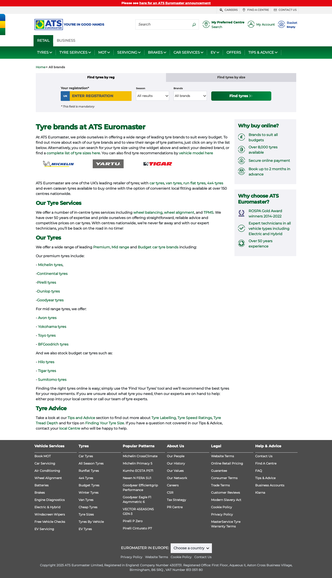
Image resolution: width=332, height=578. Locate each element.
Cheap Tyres (88, 507)
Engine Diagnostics (49, 500)
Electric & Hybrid (47, 507)
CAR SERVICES (187, 52)
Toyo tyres (47, 335)
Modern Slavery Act (226, 500)
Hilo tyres (46, 362)
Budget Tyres (89, 485)
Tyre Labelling (163, 418)
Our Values (175, 471)
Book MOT (42, 456)
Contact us (284, 10)
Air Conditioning (47, 471)
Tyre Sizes (86, 514)
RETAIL (43, 41)
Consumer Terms (224, 478)
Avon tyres (47, 318)
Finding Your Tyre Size (104, 423)
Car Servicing (44, 463)
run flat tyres (194, 183)
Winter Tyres (88, 493)
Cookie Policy (221, 507)
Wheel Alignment (48, 478)
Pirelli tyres (46, 282)
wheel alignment (179, 212)
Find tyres (238, 96)
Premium (101, 247)
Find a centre (255, 10)
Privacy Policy (222, 514)
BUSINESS (66, 41)
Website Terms (222, 456)
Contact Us (263, 456)
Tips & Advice (265, 478)
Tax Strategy (176, 500)
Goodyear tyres (50, 300)
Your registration (74, 88)
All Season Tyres (91, 463)
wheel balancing (147, 212)
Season (140, 88)
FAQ (258, 471)
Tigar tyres (47, 371)
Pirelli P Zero (133, 521)
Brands (178, 88)
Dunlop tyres (48, 291)
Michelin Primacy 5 (137, 463)
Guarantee (219, 471)
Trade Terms (220, 485)
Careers (228, 10)
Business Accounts (269, 485)
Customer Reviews (225, 493)
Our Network (177, 478)
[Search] (162, 24)
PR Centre (175, 507)
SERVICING (127, 52)
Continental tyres (52, 274)
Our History (176, 463)
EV (213, 52)
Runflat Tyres (89, 471)
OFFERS (233, 52)
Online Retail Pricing (227, 463)
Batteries (41, 485)
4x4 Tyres (86, 478)
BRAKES (155, 52)
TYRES (43, 52)
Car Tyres (86, 456)
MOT (102, 52)
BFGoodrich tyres (53, 344)
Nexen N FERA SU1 (137, 478)
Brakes (39, 493)
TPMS (208, 212)
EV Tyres (85, 529)
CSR (170, 493)
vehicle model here (196, 153)
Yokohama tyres (52, 327)
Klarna (260, 493)
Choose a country (189, 548)
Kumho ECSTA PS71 (138, 471)
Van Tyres (86, 500)
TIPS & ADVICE (261, 52)
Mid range (120, 247)
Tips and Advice (81, 418)
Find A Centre (265, 463)
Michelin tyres (50, 265)
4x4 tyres (215, 183)
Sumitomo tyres (52, 380)
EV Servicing (44, 529)
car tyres (156, 183)
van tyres (174, 183)
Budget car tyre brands (158, 247)
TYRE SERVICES (73, 52)
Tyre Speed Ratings (194, 418)
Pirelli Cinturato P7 (137, 528)
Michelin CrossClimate (140, 456)
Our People (175, 456)
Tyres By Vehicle (91, 522)
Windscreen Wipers (49, 514)
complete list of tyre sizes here (73, 153)
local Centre (69, 428)
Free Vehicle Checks (49, 522)
